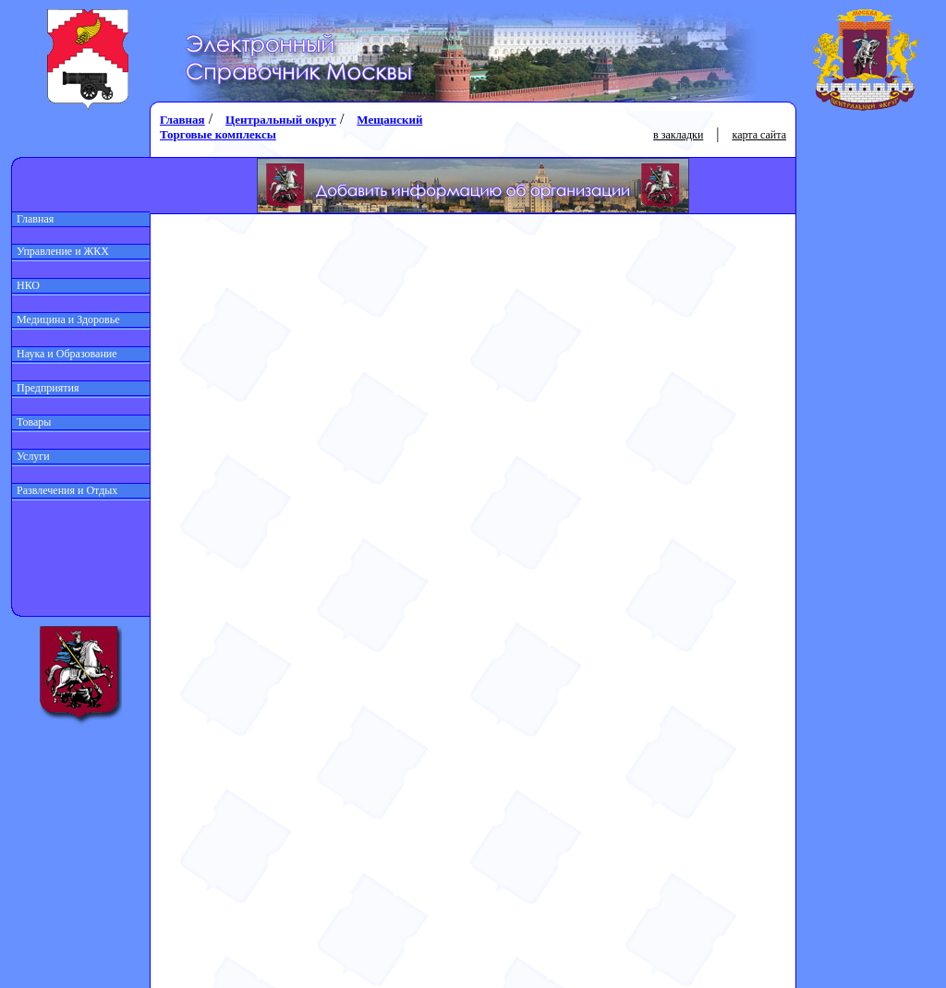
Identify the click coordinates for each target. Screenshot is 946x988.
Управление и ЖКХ (60, 251)
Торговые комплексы (218, 134)
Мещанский (389, 120)
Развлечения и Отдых (64, 490)
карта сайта (759, 134)
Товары (31, 422)
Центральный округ (280, 120)
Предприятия (45, 387)
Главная (33, 218)
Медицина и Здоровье (66, 319)
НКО (26, 285)
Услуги (31, 456)
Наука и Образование (64, 353)
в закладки (678, 134)
